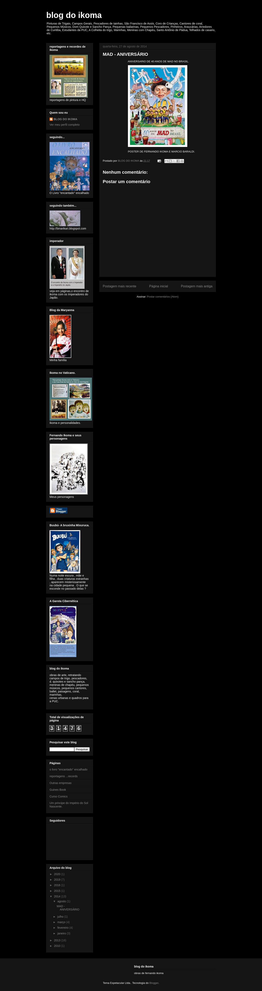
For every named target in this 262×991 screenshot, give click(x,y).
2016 (57, 885)
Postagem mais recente (119, 286)
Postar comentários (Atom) (163, 296)
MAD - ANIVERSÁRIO (68, 908)
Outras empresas (60, 783)
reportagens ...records (64, 776)
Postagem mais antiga (196, 286)
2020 (57, 874)
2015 (57, 890)
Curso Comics (59, 796)
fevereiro (63, 927)
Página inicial (158, 286)
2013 (57, 940)
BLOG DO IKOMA (65, 119)
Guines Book (58, 789)
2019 (57, 879)
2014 (57, 896)
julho (60, 916)
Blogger (153, 982)
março (61, 922)
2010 (57, 945)
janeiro (62, 933)
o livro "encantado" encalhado (68, 769)
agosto (62, 901)
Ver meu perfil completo (65, 124)
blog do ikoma (74, 15)
